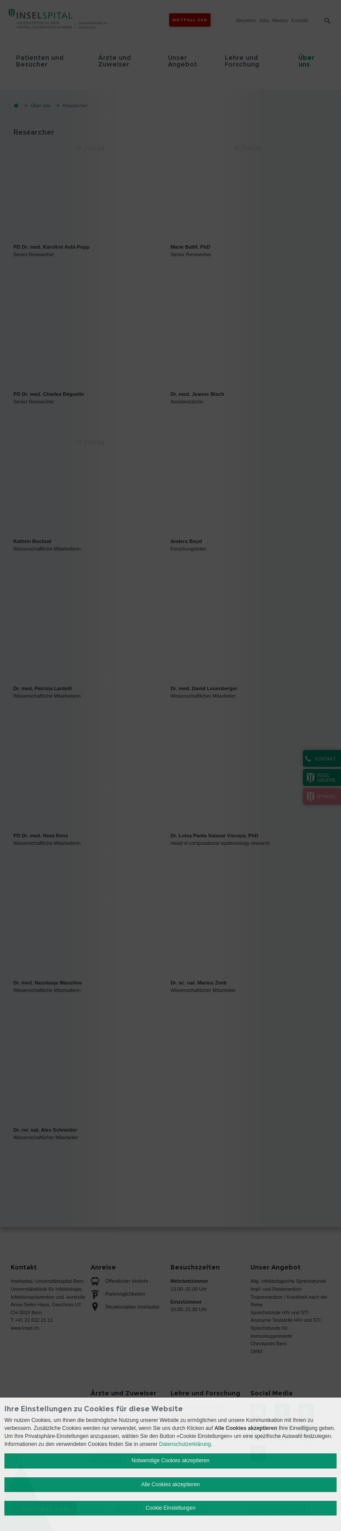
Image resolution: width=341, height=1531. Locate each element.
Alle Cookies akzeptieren (170, 1484)
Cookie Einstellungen (171, 1508)
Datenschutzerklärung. (185, 1444)
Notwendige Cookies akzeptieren (170, 1460)
